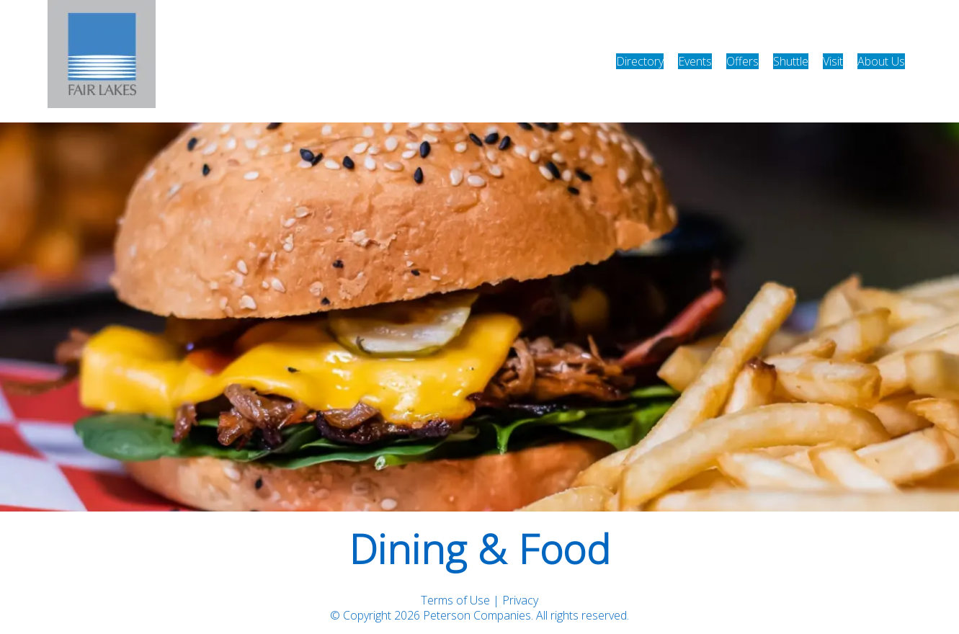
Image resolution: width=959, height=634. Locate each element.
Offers (742, 61)
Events (695, 61)
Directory (640, 61)
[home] (102, 61)
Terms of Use (455, 600)
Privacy (520, 600)
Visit (833, 61)
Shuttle (790, 61)
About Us (881, 61)
